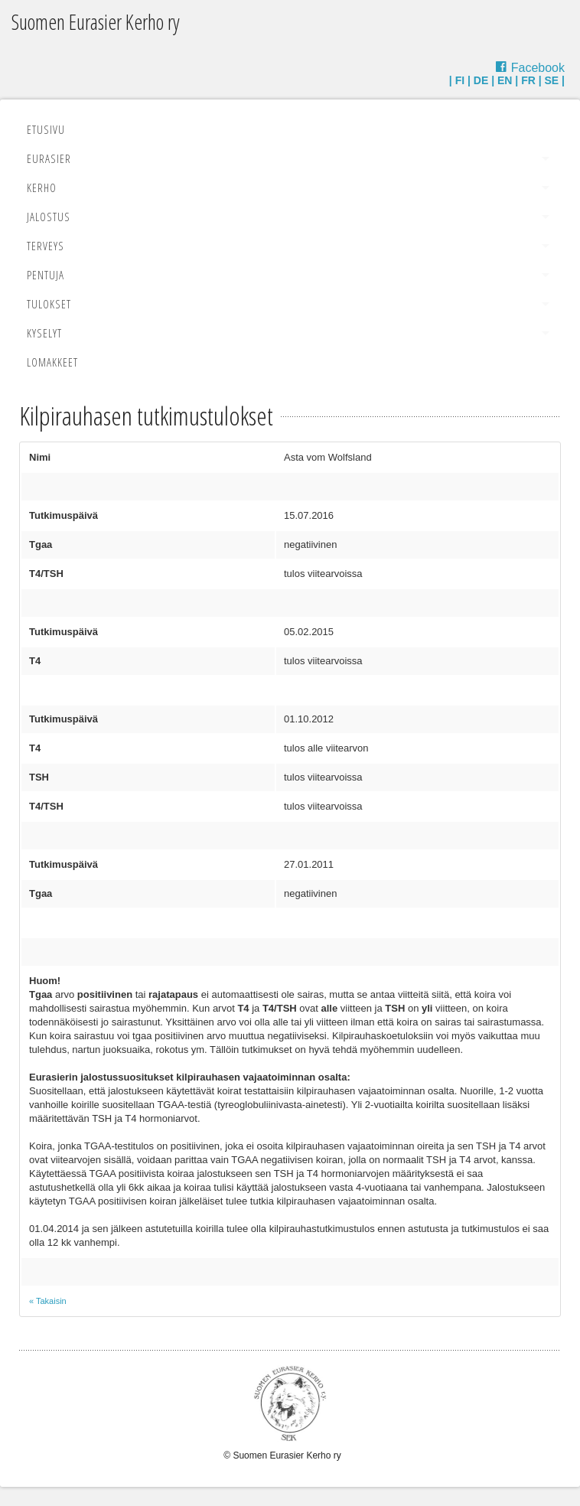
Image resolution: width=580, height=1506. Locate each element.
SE (552, 80)
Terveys (45, 245)
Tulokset (49, 303)
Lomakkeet (52, 362)
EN (504, 80)
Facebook (538, 67)
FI (459, 80)
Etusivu (46, 129)
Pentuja (45, 274)
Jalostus (48, 216)
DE (481, 80)
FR (528, 80)
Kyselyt (44, 333)
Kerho (42, 187)
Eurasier (49, 158)
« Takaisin (48, 1301)
